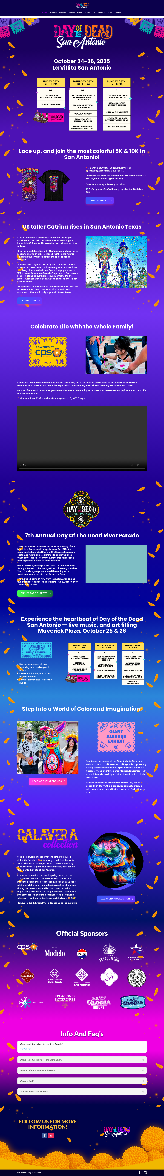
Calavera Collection (58, 13)
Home (44, 13)
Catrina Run (90, 13)
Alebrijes (101, 13)
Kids (110, 13)
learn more (29, 301)
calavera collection (115, 899)
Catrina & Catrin (75, 13)
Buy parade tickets (34, 593)
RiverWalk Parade (26, 1049)
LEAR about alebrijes (47, 781)
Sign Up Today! (99, 200)
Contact (118, 13)
